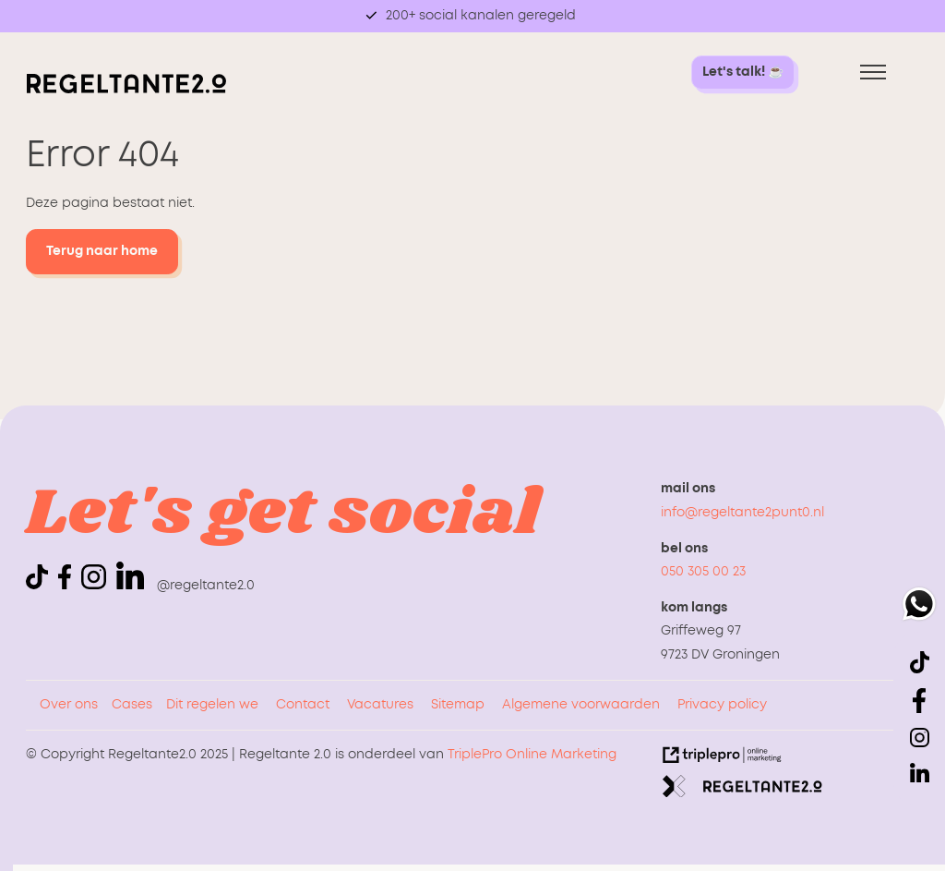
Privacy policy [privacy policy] (722, 704)
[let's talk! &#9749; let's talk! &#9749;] (743, 72)
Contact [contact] (302, 704)
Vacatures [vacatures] (380, 704)
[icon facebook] (68, 585)
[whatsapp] (919, 608)
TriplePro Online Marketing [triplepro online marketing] (532, 754)
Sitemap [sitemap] (457, 704)
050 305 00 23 (703, 571)
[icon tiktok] (40, 585)
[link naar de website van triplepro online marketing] (722, 759)
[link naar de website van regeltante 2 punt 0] (742, 790)
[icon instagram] (97, 585)
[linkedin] (130, 575)
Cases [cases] (132, 704)
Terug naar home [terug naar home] (102, 251)
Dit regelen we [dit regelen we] (212, 704)
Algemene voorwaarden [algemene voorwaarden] (581, 704)
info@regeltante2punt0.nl (742, 512)
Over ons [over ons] (69, 704)
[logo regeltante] (126, 89)
